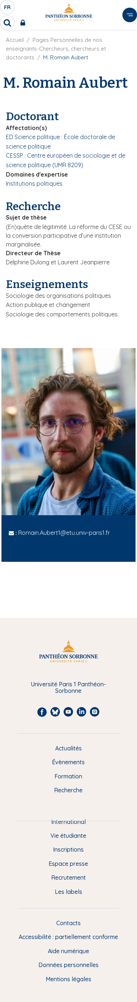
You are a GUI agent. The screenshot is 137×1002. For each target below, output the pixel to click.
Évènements (68, 762)
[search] (7, 22)
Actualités (68, 748)
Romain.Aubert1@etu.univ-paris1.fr (64, 532)
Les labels (68, 891)
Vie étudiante (68, 835)
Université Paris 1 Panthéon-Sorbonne (68, 687)
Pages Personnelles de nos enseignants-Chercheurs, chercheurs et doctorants (56, 48)
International (68, 821)
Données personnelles (68, 965)
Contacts (68, 923)
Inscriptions (68, 849)
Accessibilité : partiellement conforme (68, 937)
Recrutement (68, 877)
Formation (68, 776)
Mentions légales (68, 979)
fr (7, 9)
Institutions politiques (34, 183)
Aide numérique (68, 951)
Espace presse (68, 863)
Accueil (15, 39)
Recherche (68, 790)
